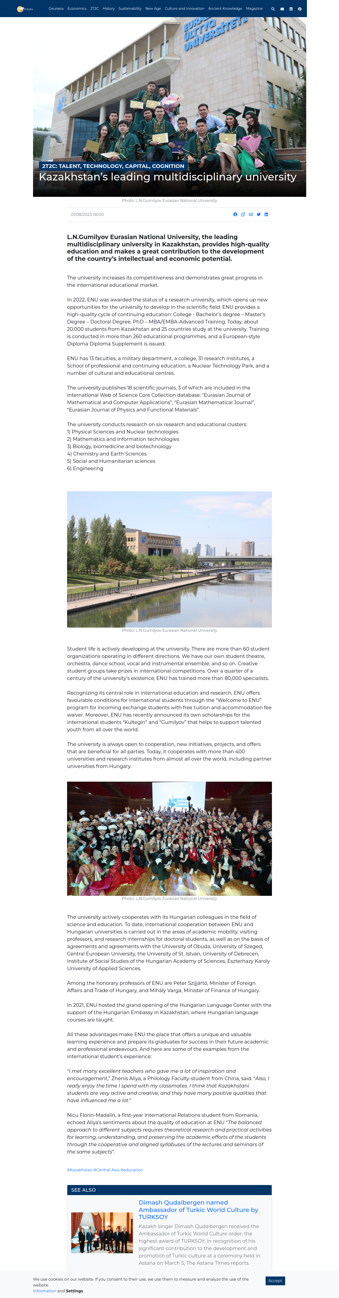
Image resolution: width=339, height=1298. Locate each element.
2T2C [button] (111, 8)
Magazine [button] (271, 8)
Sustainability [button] (146, 8)
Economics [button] (93, 8)
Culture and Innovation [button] (201, 8)
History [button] (125, 8)
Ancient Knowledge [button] (241, 8)
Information (44, 1291)
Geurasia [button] (72, 8)
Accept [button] (275, 1280)
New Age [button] (169, 8)
